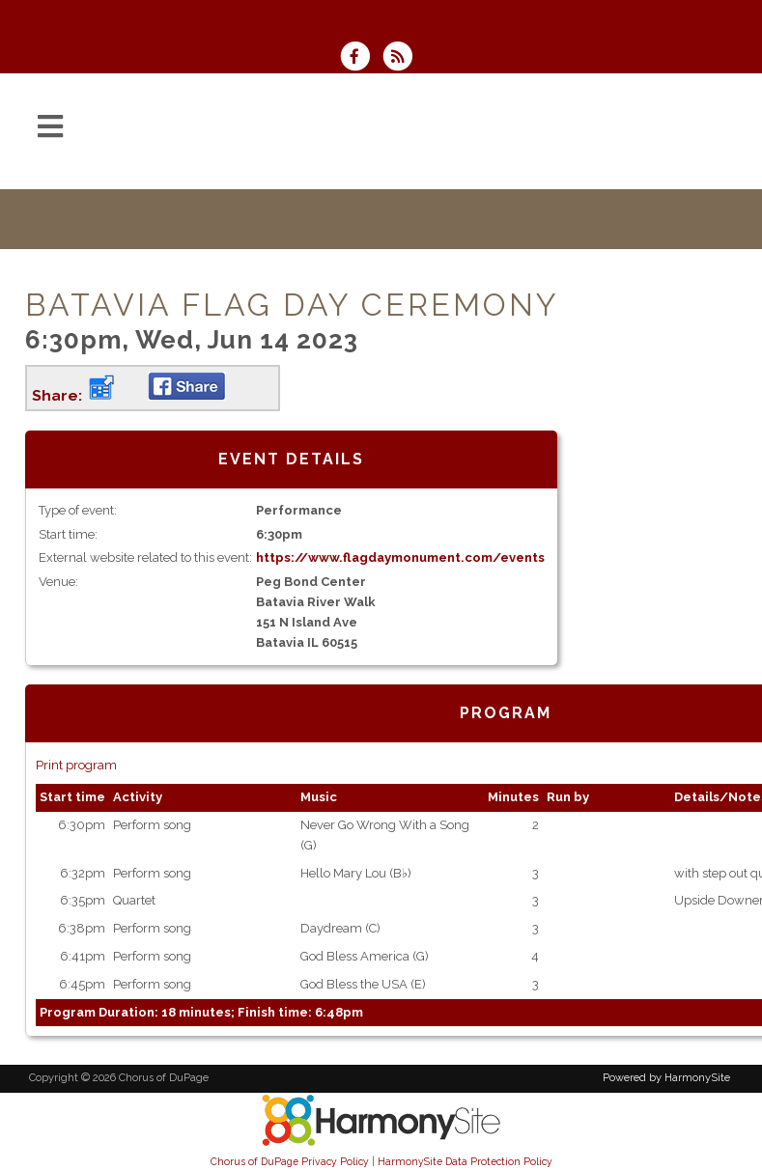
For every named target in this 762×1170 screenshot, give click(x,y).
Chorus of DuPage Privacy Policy (290, 1161)
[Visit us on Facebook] (361, 58)
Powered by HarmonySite (666, 1078)
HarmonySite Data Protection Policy (465, 1161)
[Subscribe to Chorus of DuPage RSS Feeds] (402, 58)
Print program (76, 765)
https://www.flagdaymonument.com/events (400, 557)
